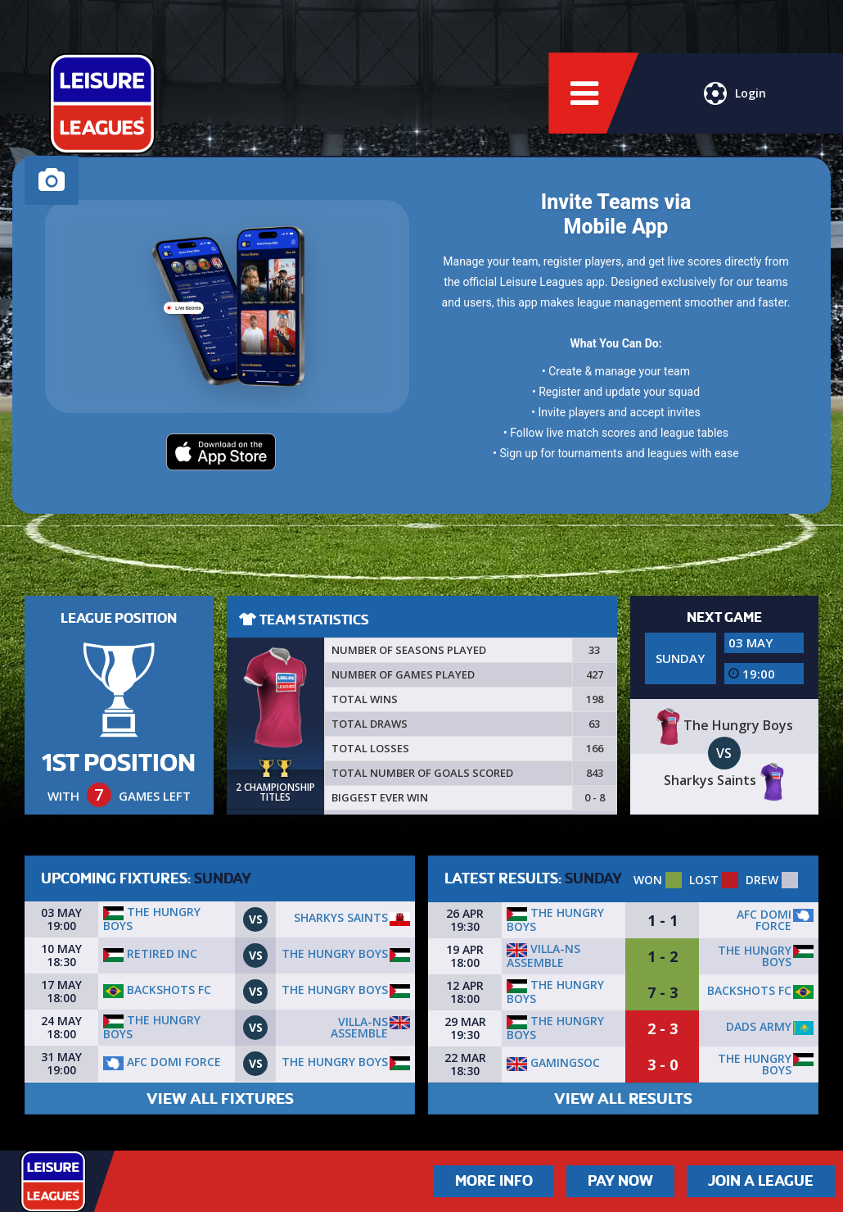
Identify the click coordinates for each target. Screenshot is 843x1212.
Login (735, 94)
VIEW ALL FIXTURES (220, 1098)
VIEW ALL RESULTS (623, 1098)
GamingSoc (553, 1062)
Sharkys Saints (341, 917)
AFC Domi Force (162, 1061)
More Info (494, 1181)
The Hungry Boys (152, 918)
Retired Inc (150, 953)
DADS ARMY (758, 1026)
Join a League (761, 1181)
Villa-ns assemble (359, 1027)
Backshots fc (157, 989)
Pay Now (620, 1181)
